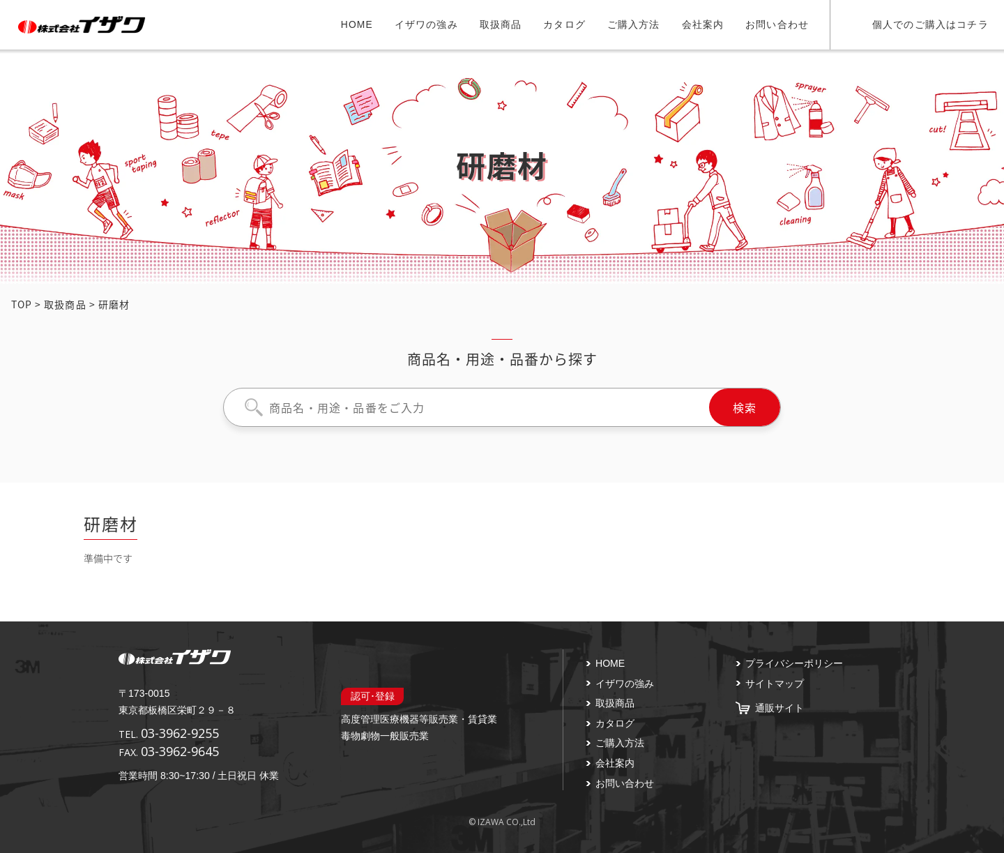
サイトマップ (774, 683)
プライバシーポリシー (794, 663)
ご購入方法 (633, 24)
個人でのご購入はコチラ (930, 24)
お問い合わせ (777, 24)
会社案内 (703, 24)
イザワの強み (426, 24)
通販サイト (779, 708)
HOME (357, 24)
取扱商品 (501, 24)
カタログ (564, 24)
